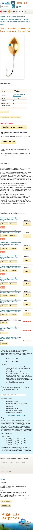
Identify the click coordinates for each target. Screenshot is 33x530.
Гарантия (3, 467)
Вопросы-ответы (11, 458)
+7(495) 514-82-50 (10, 514)
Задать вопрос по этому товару (11, 117)
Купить (27, 223)
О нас (2, 471)
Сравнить (4, 112)
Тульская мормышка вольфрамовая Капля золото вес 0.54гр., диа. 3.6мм (10, 257)
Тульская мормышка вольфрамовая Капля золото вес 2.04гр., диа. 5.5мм (10, 301)
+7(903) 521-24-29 (10, 518)
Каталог (2, 16)
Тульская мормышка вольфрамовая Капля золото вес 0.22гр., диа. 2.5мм (10, 339)
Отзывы (20, 458)
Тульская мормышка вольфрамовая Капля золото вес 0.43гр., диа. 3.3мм (10, 244)
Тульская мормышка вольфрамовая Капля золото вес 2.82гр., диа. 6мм (10, 310)
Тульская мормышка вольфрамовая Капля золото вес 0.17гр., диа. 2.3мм (10, 328)
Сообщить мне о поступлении (14, 127)
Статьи (21, 467)
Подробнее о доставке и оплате (16, 415)
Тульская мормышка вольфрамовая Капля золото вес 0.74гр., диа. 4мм (10, 266)
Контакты (8, 471)
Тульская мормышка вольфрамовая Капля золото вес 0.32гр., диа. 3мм (10, 231)
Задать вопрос (6, 505)
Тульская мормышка (15, 19)
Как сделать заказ (13, 467)
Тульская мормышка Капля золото (19, 95)
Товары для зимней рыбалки (15, 16)
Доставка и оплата (20, 462)
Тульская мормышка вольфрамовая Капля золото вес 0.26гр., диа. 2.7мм (10, 219)
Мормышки (3, 19)
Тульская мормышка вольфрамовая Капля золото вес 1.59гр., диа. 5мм (10, 291)
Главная (2, 458)
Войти (21, 11)
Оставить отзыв (6, 501)
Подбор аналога (9, 142)
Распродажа (14, 11)
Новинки (5, 11)
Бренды (27, 467)
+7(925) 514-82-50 (21, 3)
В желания (13, 223)
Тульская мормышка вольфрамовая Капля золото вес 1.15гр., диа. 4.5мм (10, 279)
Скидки (11, 462)
